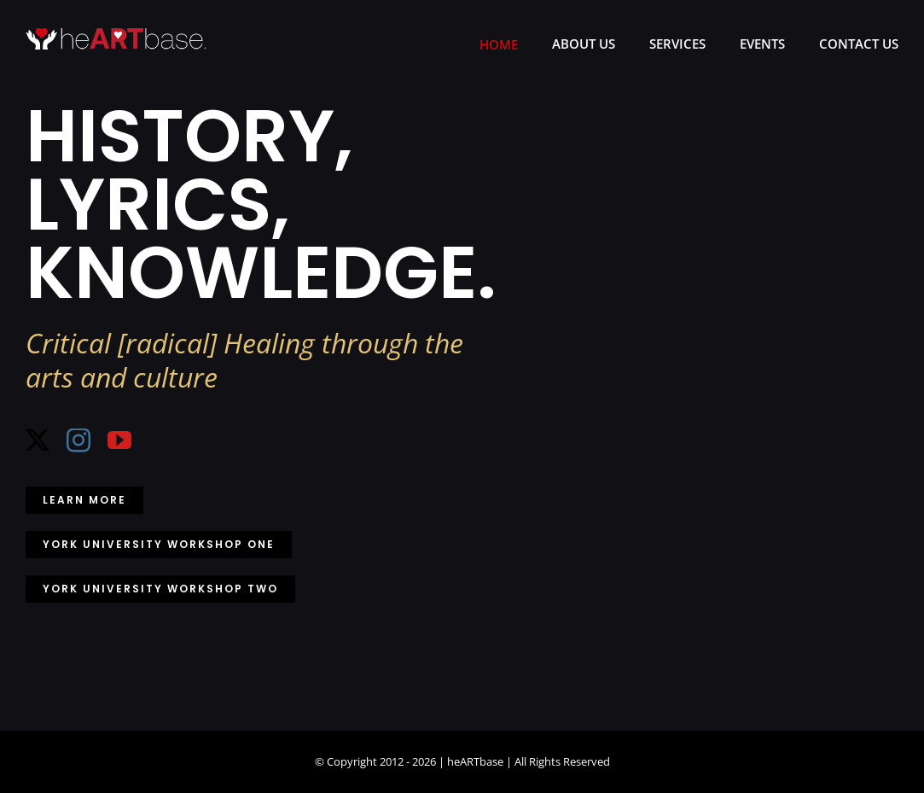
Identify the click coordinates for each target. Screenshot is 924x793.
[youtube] (119, 440)
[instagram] (78, 440)
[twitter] (37, 440)
